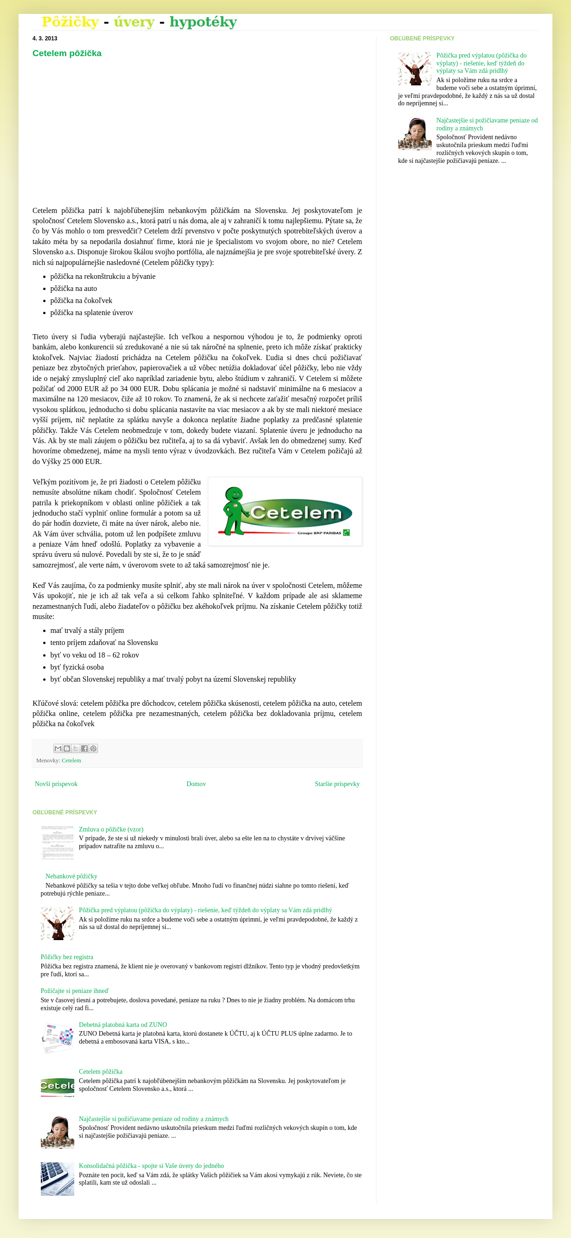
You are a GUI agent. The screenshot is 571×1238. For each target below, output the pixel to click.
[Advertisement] (113, 135)
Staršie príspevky (337, 783)
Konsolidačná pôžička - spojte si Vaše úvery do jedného (151, 1165)
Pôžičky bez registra (67, 957)
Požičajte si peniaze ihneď (75, 990)
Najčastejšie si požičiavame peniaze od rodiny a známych (153, 1118)
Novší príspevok (56, 783)
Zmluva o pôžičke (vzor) (111, 829)
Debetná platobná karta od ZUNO (123, 1024)
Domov (196, 783)
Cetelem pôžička (67, 53)
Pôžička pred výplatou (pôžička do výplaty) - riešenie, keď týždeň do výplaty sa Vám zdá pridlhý (205, 910)
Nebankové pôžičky (71, 876)
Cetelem (71, 760)
